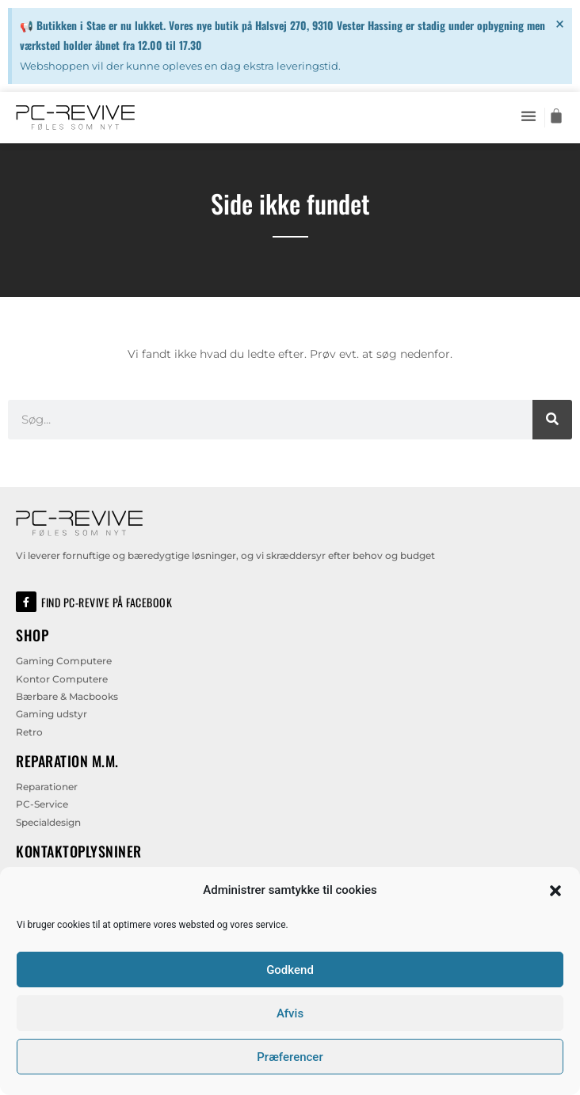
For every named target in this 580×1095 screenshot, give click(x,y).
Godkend (290, 970)
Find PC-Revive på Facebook (106, 602)
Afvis (290, 1013)
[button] (555, 891)
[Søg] (552, 419)
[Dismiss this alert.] (560, 23)
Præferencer (289, 1057)
